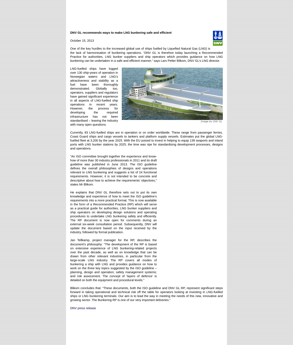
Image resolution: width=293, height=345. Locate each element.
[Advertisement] (146, 13)
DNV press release (83, 308)
